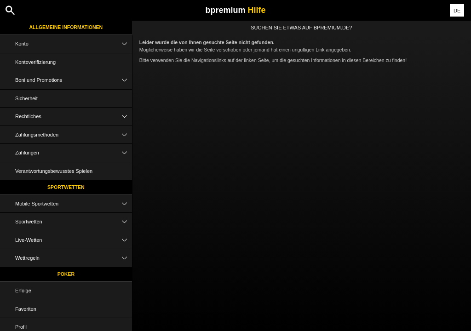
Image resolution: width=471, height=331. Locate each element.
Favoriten (25, 309)
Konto (73, 44)
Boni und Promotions (73, 80)
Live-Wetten (73, 240)
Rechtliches (73, 117)
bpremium (235, 10)
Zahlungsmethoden (73, 135)
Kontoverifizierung (35, 62)
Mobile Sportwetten (73, 204)
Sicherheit (26, 98)
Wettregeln (73, 258)
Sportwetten (66, 187)
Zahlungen (73, 153)
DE (457, 10)
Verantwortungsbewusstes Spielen (53, 171)
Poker (66, 274)
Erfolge (23, 290)
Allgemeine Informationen (66, 27)
